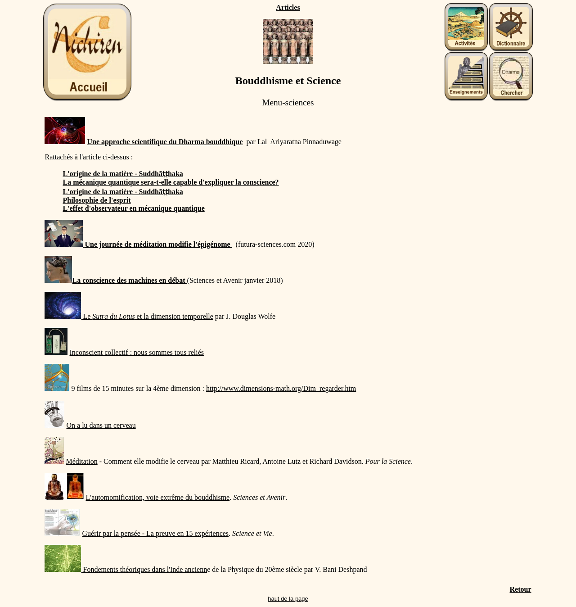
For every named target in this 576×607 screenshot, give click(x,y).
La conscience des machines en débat (116, 280)
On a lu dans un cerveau (100, 425)
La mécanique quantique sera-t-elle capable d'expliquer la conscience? (171, 182)
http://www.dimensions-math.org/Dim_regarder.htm (281, 388)
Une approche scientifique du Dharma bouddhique (165, 141)
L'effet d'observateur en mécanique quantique (133, 208)
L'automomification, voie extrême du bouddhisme (158, 497)
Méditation (81, 461)
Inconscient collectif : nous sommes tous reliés (136, 352)
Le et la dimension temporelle (148, 316)
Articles (288, 7)
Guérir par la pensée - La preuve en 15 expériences (155, 533)
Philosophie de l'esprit (96, 200)
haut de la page (288, 598)
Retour (520, 589)
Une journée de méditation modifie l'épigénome (158, 244)
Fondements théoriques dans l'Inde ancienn (144, 569)
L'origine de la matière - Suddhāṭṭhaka (123, 173)
